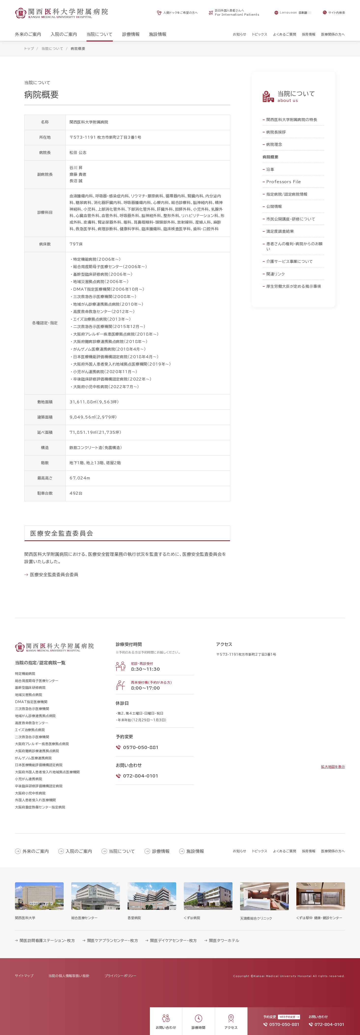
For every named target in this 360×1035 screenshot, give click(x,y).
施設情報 (195, 851)
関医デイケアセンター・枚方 (173, 940)
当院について (122, 851)
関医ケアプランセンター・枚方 (112, 940)
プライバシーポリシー (120, 976)
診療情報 (161, 851)
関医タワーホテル (224, 940)
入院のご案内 (79, 851)
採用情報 (309, 851)
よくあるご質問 (284, 851)
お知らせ (239, 851)
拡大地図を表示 (333, 766)
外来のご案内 (36, 851)
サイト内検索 (337, 12)
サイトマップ (24, 976)
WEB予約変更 (287, 1017)
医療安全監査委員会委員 (54, 574)
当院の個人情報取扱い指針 (68, 976)
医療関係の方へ (333, 851)
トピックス (259, 851)
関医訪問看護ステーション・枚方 (47, 940)
